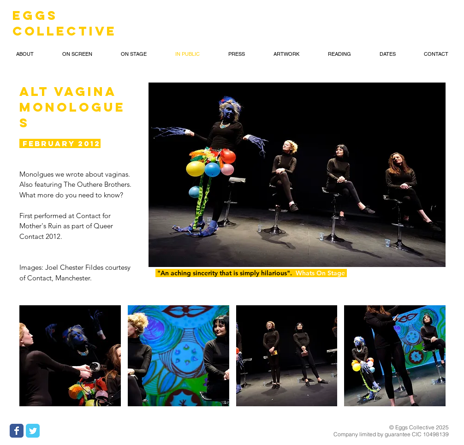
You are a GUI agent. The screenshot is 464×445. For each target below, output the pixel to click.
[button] (25, 54)
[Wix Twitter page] (33, 431)
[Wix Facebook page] (17, 431)
